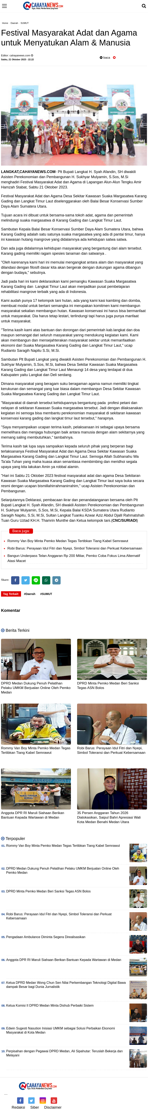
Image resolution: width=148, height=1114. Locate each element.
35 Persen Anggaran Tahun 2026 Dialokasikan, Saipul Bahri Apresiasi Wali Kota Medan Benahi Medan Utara (109, 817)
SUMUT (25, 23)
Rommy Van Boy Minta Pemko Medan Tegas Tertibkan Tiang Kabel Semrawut (67, 541)
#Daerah (29, 594)
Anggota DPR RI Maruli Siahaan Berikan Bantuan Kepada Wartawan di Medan (63, 960)
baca (105, 57)
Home (5, 23)
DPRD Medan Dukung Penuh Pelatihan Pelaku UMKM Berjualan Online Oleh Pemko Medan (35, 687)
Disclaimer (53, 1107)
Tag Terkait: (11, 594)
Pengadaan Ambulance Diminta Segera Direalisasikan (45, 937)
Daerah (14, 23)
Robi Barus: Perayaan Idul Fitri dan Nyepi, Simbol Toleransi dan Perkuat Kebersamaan (74, 548)
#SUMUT (46, 594)
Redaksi (18, 1107)
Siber (34, 1107)
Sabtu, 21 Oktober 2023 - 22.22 (17, 59)
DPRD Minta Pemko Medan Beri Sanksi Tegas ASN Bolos (48, 891)
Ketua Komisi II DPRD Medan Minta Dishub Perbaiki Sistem (50, 1005)
